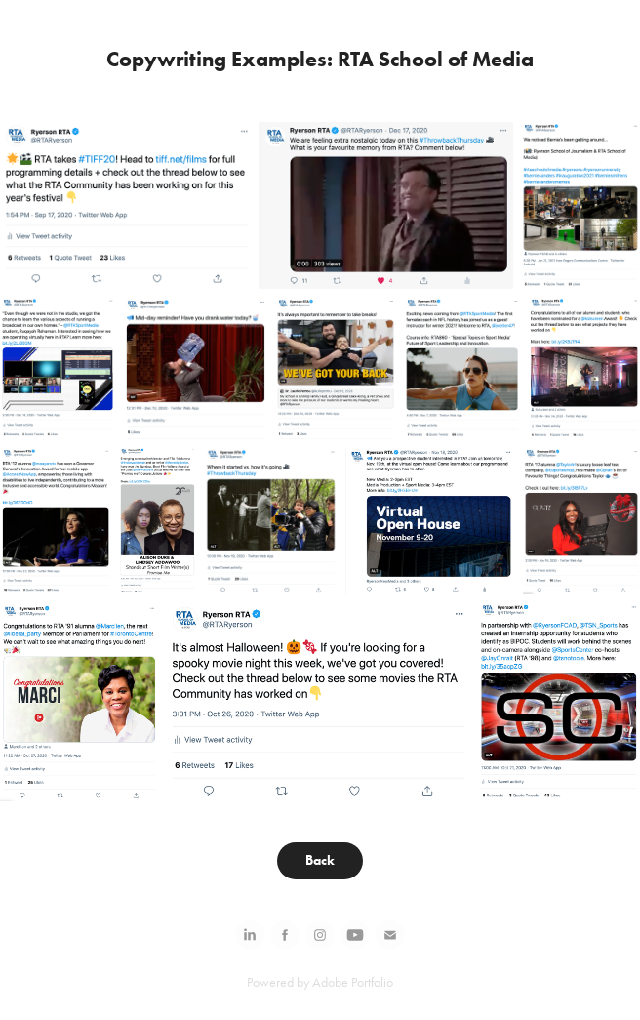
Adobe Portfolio (352, 982)
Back (320, 860)
